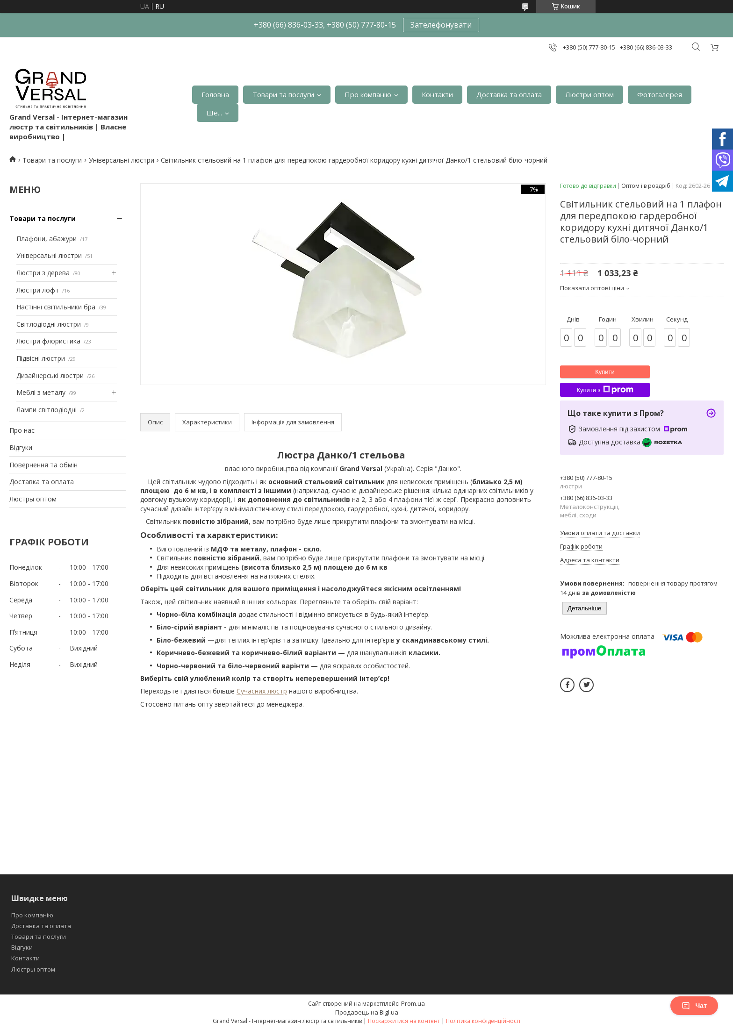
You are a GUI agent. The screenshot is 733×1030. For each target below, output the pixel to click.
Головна (215, 94)
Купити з (604, 390)
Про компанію (368, 94)
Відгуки (20, 447)
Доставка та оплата (509, 94)
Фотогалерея (659, 94)
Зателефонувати (441, 25)
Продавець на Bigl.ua (366, 1012)
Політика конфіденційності (483, 1021)
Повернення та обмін (43, 464)
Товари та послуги (283, 94)
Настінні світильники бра (55, 306)
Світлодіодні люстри (48, 324)
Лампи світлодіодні (46, 409)
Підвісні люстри (40, 358)
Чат (694, 1005)
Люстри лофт (37, 290)
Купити (605, 371)
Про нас (22, 430)
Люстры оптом (33, 498)
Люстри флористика (48, 340)
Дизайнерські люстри (50, 375)
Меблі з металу (40, 392)
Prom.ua (413, 1003)
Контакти (437, 94)
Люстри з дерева (43, 272)
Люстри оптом (589, 94)
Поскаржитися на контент (404, 1021)
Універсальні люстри (121, 160)
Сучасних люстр (262, 691)
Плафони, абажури (46, 238)
